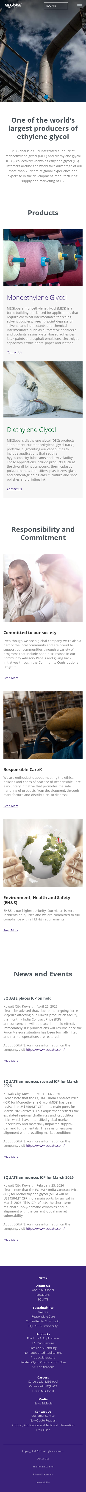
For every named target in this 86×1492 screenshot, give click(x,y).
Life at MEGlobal (43, 1391)
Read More (10, 678)
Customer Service (43, 1416)
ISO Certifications (43, 1367)
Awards (43, 1312)
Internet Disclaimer (43, 1466)
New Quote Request (43, 1420)
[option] (43, 51)
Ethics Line (43, 1430)
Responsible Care (43, 1316)
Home (43, 1277)
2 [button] (46, 97)
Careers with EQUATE (43, 1386)
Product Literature (43, 1357)
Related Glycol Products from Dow (43, 1362)
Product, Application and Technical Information (43, 1425)
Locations (43, 1295)
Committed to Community (43, 1321)
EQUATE (51, 5)
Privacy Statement (43, 1474)
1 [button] (40, 97)
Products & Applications (43, 1338)
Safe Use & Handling (43, 1348)
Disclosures (43, 1458)
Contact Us (14, 352)
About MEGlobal (43, 1290)
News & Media (43, 1403)
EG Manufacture (43, 1343)
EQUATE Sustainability (43, 1326)
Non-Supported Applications (43, 1353)
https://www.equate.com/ (45, 1049)
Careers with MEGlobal (43, 1381)
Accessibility (43, 1482)
